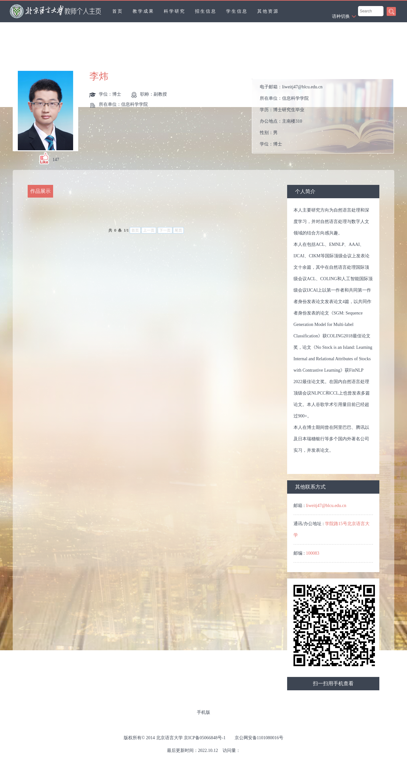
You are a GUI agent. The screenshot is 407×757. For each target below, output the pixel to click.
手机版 (203, 712)
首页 (117, 11)
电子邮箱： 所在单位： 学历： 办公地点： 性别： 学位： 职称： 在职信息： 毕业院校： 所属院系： (291, 117)
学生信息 (237, 11)
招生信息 (206, 11)
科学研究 (174, 11)
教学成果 (143, 11)
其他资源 (268, 11)
